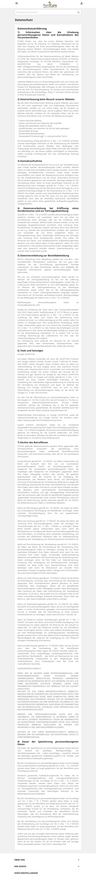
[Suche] (48, 12)
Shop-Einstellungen (26, 873)
